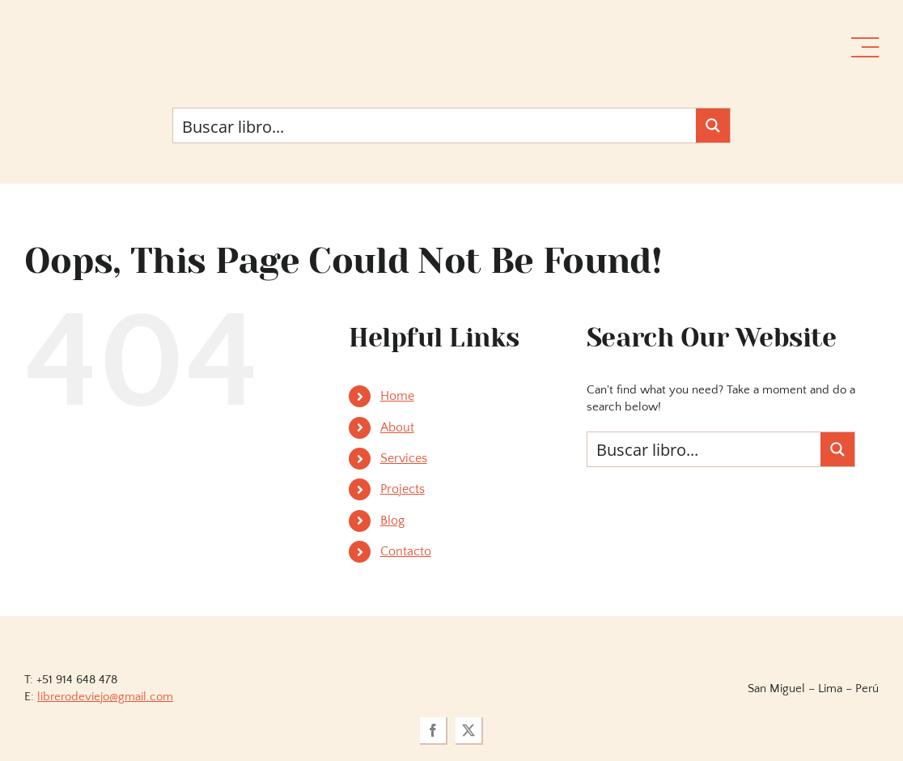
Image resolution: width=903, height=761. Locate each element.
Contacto (405, 551)
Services (403, 458)
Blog (392, 520)
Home (397, 396)
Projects (402, 489)
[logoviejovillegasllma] (451, 638)
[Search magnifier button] (713, 125)
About (397, 427)
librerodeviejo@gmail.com (105, 697)
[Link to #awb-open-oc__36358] (865, 47)
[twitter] (469, 731)
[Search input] (435, 125)
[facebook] (433, 731)
